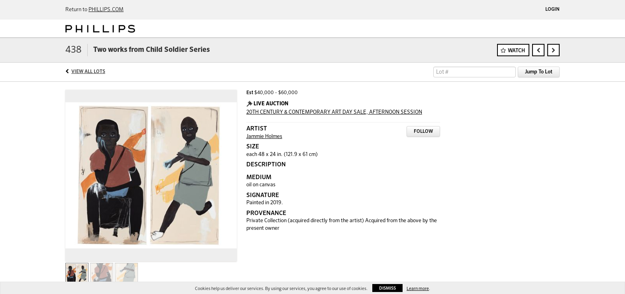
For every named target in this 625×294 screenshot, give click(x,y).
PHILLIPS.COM (106, 9)
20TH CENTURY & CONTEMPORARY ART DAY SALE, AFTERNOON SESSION (334, 112)
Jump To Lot (538, 72)
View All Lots (88, 71)
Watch (516, 50)
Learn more (418, 288)
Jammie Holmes (264, 136)
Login (552, 9)
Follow (423, 131)
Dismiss (387, 288)
